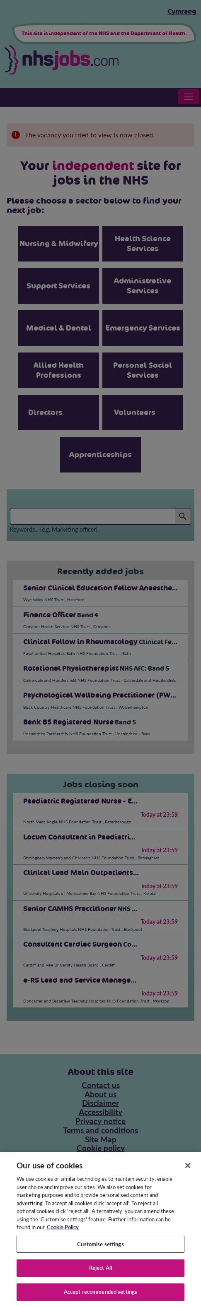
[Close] (188, 1172)
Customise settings (100, 1250)
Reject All (100, 1274)
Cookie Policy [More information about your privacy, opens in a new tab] (63, 1233)
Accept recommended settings (101, 1298)
